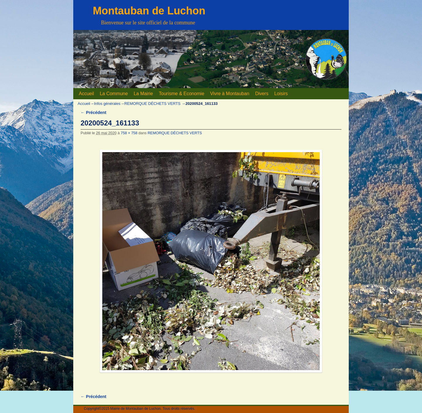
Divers (261, 93)
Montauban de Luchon (149, 11)
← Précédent (93, 112)
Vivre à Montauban (229, 93)
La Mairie (143, 93)
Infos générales (107, 103)
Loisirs (281, 93)
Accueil (86, 93)
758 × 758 (129, 133)
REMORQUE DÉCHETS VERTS (152, 103)
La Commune (114, 93)
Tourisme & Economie (181, 93)
